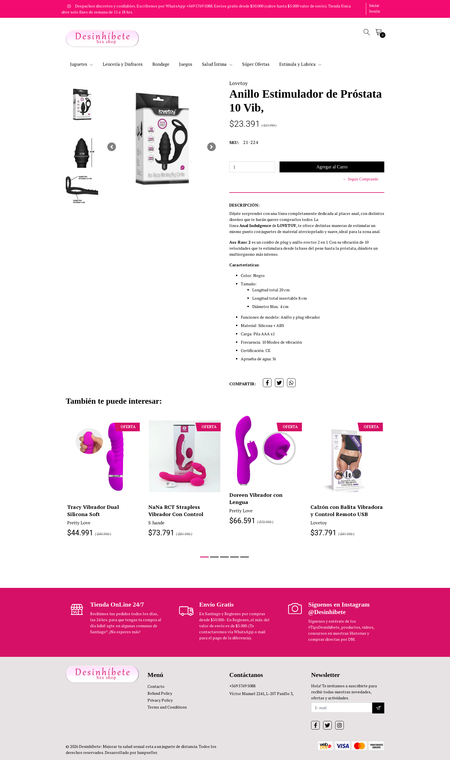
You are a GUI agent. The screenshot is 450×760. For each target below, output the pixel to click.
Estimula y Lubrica (300, 64)
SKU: (234, 142)
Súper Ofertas (255, 64)
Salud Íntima (217, 64)
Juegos (185, 64)
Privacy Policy (160, 700)
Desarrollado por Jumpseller (131, 752)
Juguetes (81, 64)
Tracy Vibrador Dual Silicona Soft (93, 510)
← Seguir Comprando (360, 179)
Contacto (156, 686)
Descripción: (244, 205)
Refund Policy (160, 693)
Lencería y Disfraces (123, 64)
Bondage (160, 64)
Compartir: (242, 383)
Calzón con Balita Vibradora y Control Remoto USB (347, 510)
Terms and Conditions (167, 707)
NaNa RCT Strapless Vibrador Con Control (175, 510)
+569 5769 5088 (242, 685)
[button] (111, 147)
